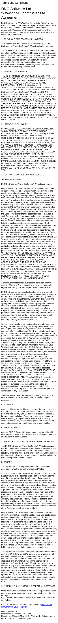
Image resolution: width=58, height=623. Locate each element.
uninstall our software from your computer (26, 605)
